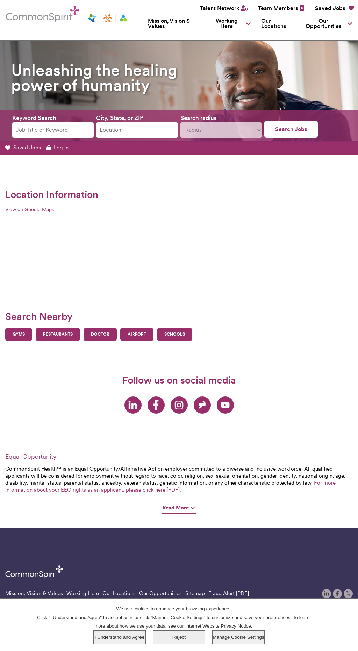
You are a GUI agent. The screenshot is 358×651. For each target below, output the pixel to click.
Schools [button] (174, 334)
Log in (57, 147)
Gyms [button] (19, 334)
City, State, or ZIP (119, 117)
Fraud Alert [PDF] (228, 593)
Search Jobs (291, 129)
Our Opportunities (323, 23)
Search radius (198, 117)
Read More (179, 508)
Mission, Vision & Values (169, 23)
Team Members (278, 8)
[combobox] (137, 130)
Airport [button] (137, 334)
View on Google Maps (29, 209)
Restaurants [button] (58, 334)
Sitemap (195, 593)
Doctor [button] (100, 334)
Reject (179, 637)
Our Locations (273, 23)
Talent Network (219, 8)
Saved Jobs (334, 8)
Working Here (227, 23)
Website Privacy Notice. (227, 626)
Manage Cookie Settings (238, 637)
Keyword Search (34, 117)
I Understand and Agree (120, 637)
